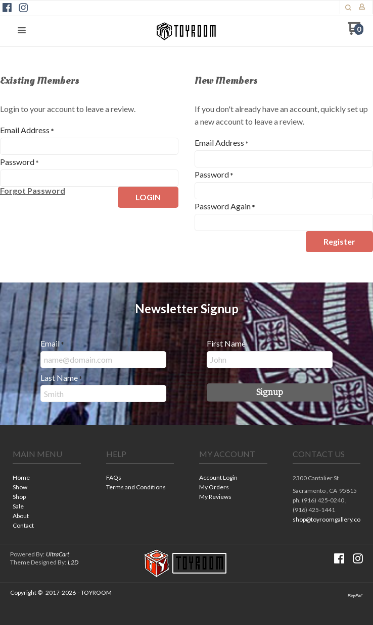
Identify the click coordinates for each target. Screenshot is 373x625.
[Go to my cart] (355, 32)
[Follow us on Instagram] (23, 7)
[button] (348, 8)
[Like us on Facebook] (7, 7)
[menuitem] (47, 478)
